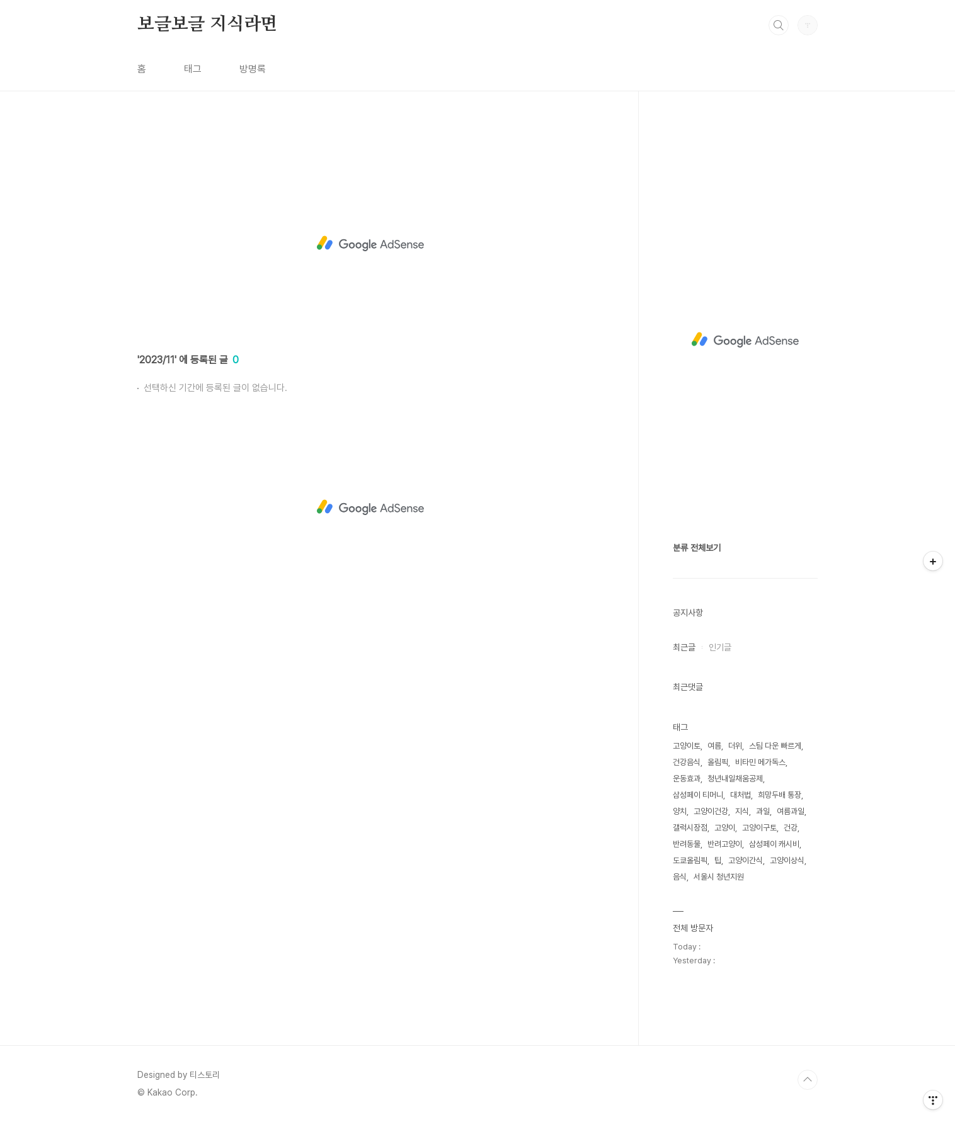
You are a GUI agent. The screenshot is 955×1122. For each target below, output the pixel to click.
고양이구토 (759, 827)
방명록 (252, 69)
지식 (742, 811)
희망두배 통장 (779, 795)
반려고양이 (724, 844)
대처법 (740, 795)
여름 (714, 746)
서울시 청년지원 (719, 876)
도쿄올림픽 (690, 860)
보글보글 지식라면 (207, 24)
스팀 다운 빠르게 (775, 746)
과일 (763, 811)
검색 (778, 25)
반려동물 (687, 844)
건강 (791, 827)
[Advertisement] (370, 244)
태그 (193, 69)
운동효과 (687, 778)
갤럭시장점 (690, 827)
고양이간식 (745, 860)
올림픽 (717, 762)
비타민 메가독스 (760, 762)
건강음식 (687, 762)
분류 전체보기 (697, 548)
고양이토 (687, 746)
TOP (808, 1080)
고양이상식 (787, 860)
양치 (680, 811)
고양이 (724, 827)
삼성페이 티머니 (698, 795)
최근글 (684, 647)
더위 (735, 746)
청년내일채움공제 (735, 778)
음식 (680, 876)
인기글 (720, 647)
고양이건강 (711, 811)
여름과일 (790, 811)
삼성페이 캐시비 (774, 844)
